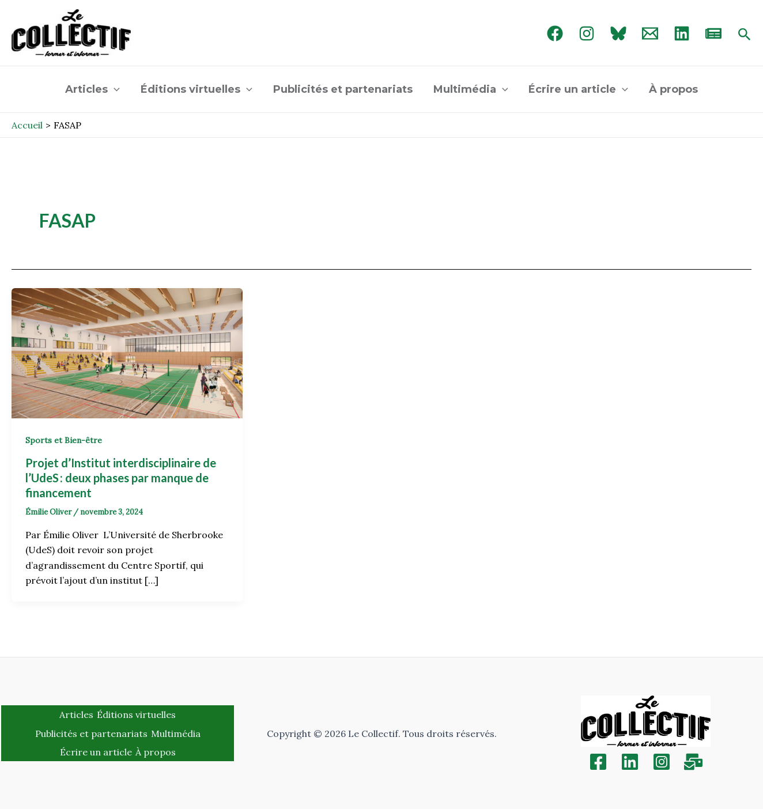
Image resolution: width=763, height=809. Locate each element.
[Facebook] (555, 33)
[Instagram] (587, 33)
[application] (114, 89)
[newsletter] (713, 33)
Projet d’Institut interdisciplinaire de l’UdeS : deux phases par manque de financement (120, 478)
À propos (673, 89)
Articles (92, 89)
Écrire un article (578, 89)
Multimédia (470, 89)
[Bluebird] (618, 33)
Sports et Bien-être (63, 440)
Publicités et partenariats (343, 89)
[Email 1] (650, 33)
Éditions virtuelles (196, 89)
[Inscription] (693, 762)
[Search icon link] (744, 35)
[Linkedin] (630, 762)
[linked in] (682, 33)
